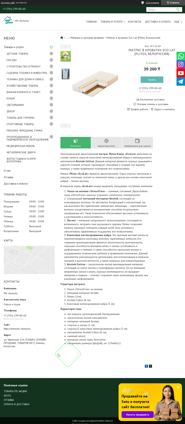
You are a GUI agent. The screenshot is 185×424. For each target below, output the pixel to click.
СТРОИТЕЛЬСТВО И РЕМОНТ (24, 66)
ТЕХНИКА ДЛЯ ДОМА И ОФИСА (25, 79)
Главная (91, 21)
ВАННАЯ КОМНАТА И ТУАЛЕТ (24, 92)
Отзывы (8, 177)
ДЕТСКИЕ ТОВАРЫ (17, 53)
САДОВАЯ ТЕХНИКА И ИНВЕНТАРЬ (27, 73)
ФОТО (7, 395)
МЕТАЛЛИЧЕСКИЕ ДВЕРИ (21, 152)
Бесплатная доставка (152, 99)
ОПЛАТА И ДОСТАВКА (16, 404)
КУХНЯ (11, 98)
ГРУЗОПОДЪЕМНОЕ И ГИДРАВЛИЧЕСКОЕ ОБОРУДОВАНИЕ (28, 138)
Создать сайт (8, 2)
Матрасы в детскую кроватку (87, 37)
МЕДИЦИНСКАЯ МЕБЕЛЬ (21, 146)
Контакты (134, 21)
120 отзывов (152, 2)
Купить (152, 79)
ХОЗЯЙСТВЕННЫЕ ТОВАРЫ (22, 85)
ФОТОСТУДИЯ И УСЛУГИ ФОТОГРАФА (21, 160)
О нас (7, 170)
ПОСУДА (12, 60)
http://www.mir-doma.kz (17, 328)
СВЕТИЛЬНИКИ (15, 105)
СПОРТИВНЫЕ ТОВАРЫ (20, 124)
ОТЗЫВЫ (9, 400)
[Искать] (178, 9)
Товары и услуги (111, 21)
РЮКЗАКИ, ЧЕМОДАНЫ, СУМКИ (24, 130)
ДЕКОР (11, 111)
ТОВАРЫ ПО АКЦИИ (15, 391)
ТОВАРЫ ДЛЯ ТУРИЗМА (20, 117)
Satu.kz (109, 420)
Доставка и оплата (158, 21)
